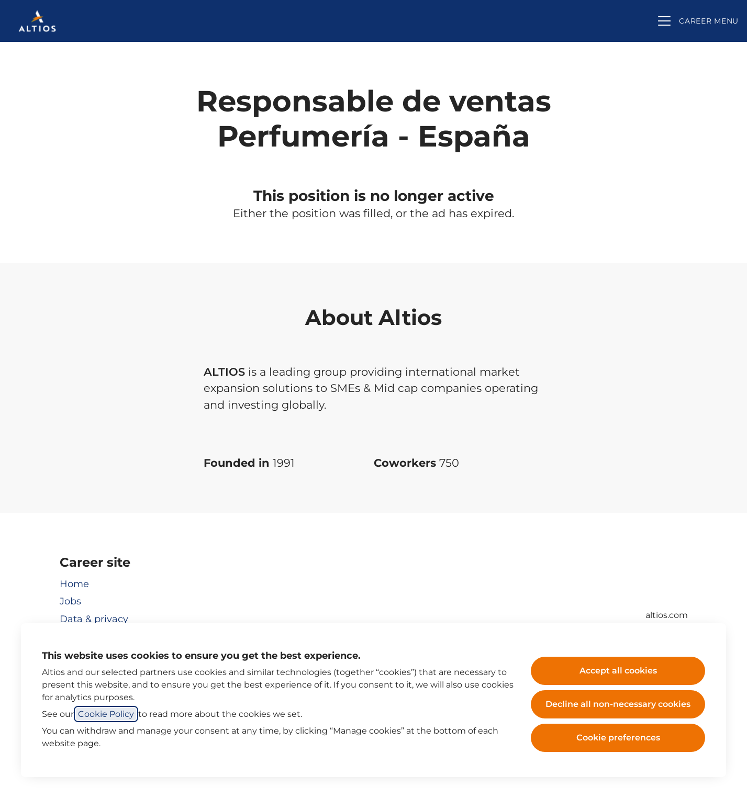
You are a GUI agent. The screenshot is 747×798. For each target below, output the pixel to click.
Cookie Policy (106, 714)
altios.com (666, 615)
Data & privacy (94, 619)
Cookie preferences (618, 738)
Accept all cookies (618, 671)
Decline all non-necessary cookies (617, 704)
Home (74, 584)
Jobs (70, 601)
